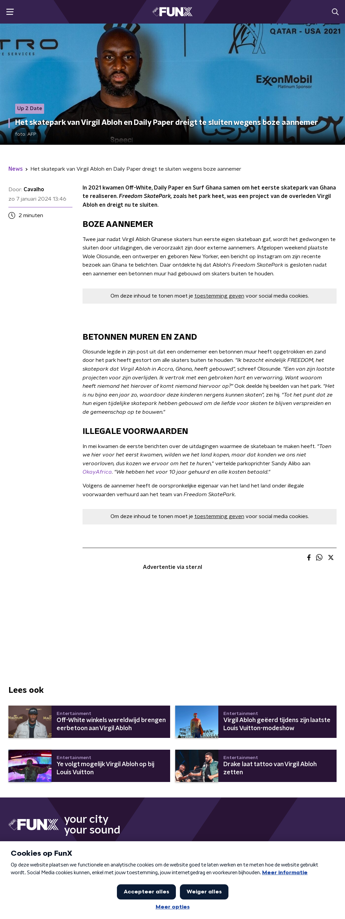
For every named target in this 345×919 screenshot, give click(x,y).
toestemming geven (219, 296)
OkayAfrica (97, 472)
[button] (10, 12)
